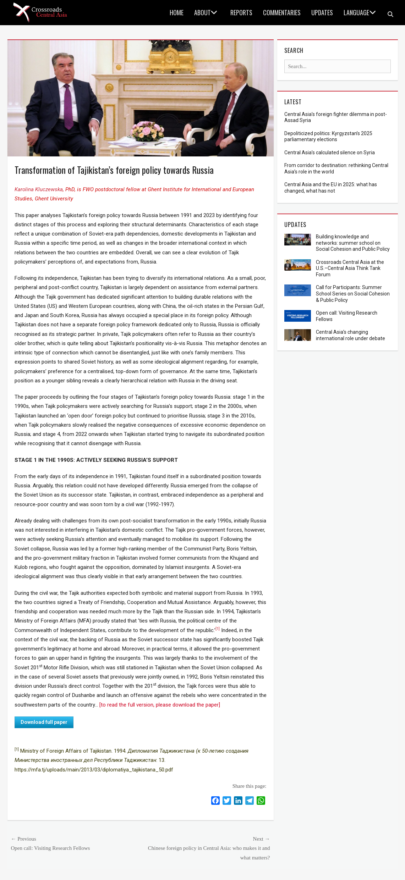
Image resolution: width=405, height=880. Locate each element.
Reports (241, 12)
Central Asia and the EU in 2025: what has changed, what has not (330, 188)
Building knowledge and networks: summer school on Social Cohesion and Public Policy (353, 243)
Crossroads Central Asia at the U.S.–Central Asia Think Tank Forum (350, 268)
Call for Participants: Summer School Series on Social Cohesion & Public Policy (353, 293)
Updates (322, 12)
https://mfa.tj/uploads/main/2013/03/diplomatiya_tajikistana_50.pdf (94, 769)
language (356, 12)
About (202, 12)
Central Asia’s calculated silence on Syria (329, 152)
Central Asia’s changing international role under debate (350, 335)
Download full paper (44, 722)
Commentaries (282, 12)
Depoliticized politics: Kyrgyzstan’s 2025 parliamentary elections (328, 137)
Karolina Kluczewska (39, 189)
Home (177, 12)
